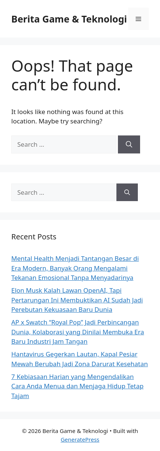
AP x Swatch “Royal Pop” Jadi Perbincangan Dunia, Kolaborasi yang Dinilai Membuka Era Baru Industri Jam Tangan (77, 332)
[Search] (129, 144)
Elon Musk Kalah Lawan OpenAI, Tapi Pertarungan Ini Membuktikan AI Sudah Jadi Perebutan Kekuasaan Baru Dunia (77, 300)
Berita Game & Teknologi (69, 18)
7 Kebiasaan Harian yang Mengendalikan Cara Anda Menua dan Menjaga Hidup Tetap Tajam (77, 386)
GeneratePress (79, 439)
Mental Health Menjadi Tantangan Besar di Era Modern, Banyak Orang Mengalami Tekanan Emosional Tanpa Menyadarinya (75, 268)
